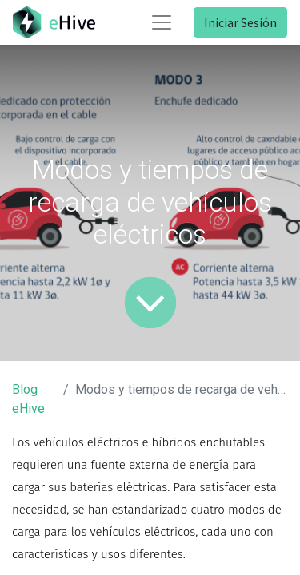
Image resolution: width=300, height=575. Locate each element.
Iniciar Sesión (240, 22)
